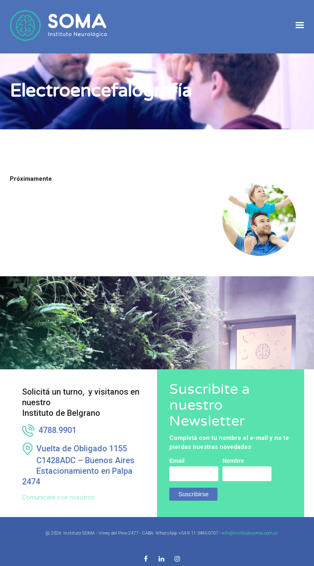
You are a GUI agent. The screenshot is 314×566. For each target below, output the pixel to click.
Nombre (233, 450)
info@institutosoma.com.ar (250, 522)
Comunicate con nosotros (58, 487)
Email (176, 450)
